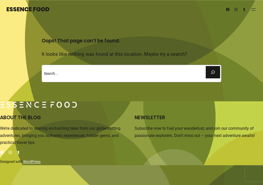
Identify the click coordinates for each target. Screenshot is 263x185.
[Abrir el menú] (253, 9)
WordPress (32, 162)
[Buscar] (213, 72)
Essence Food (28, 9)
